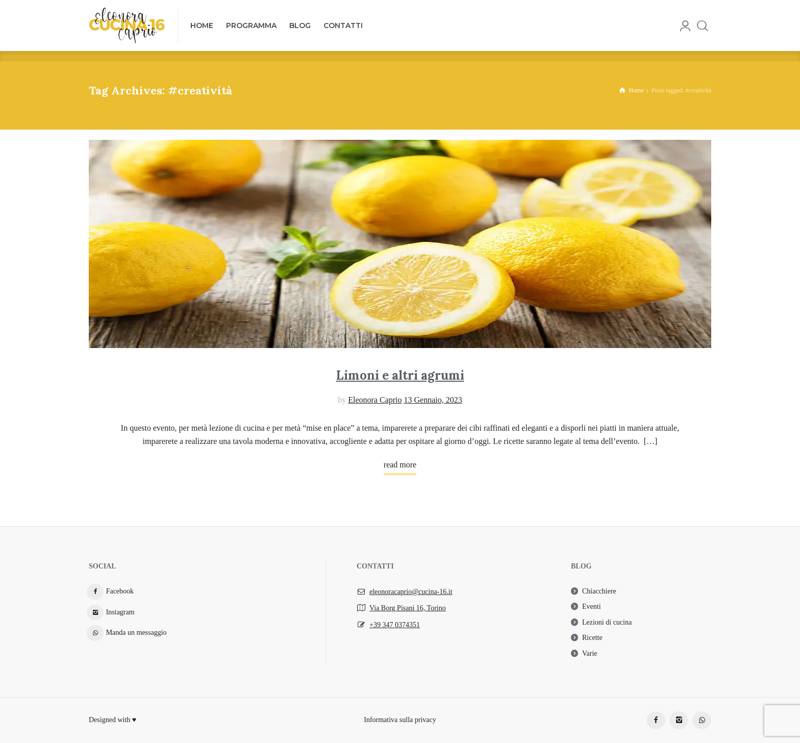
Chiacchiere (599, 591)
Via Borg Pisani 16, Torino (407, 608)
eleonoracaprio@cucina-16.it (411, 592)
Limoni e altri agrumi (400, 375)
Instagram (120, 612)
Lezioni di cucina (607, 622)
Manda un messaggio (136, 632)
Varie (589, 653)
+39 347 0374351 (394, 625)
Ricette (592, 637)
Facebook (120, 591)
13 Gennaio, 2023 (433, 399)
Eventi (591, 606)
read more (400, 464)
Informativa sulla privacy (400, 720)
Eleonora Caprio (375, 399)
